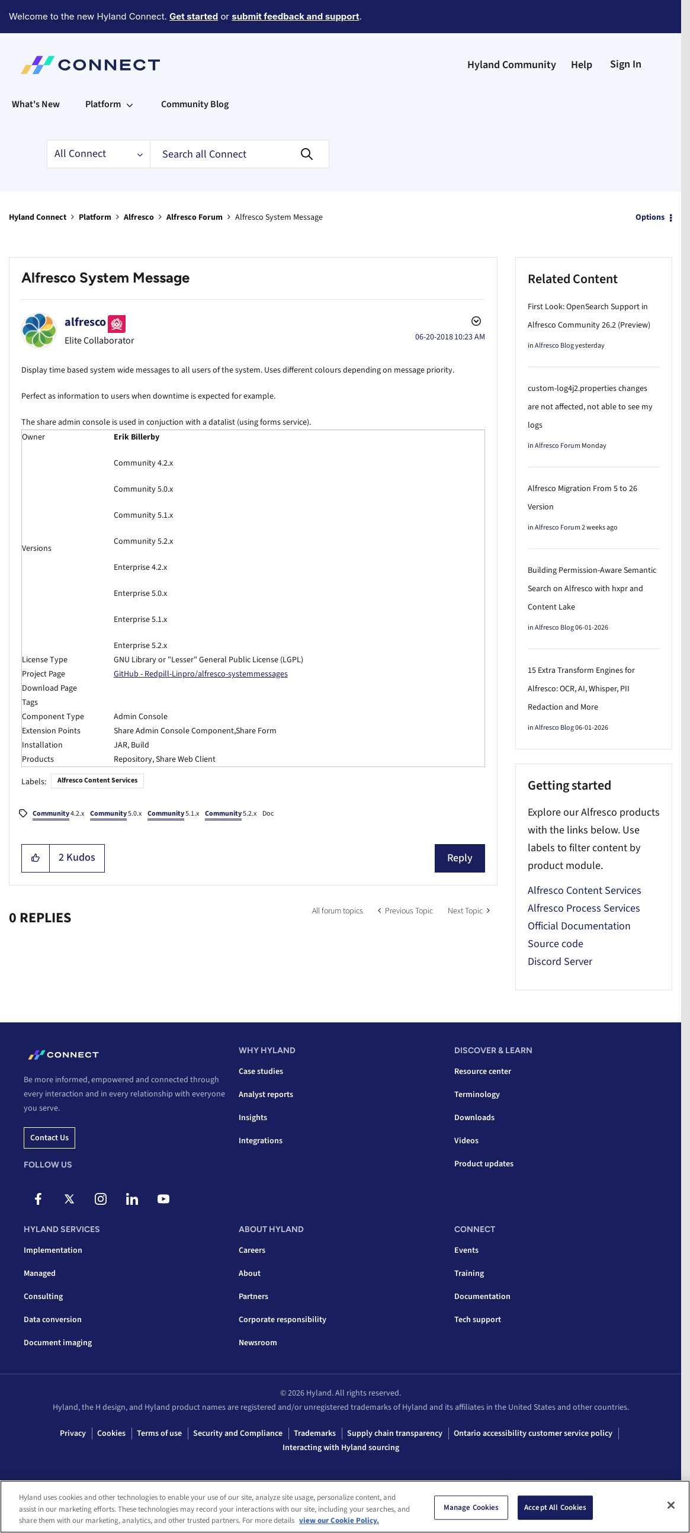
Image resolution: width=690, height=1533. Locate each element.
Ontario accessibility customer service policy (533, 1433)
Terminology (477, 1095)
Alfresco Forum (194, 217)
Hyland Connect (37, 217)
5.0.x (116, 814)
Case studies (261, 1071)
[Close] (671, 1505)
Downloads (474, 1118)
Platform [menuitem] (103, 104)
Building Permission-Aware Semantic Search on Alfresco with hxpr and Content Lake (592, 589)
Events (466, 1250)
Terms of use (159, 1433)
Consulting (43, 1297)
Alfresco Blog (554, 346)
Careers (252, 1250)
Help (581, 64)
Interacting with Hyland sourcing (341, 1448)
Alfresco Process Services (584, 908)
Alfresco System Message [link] (279, 217)
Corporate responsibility (282, 1320)
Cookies (111, 1433)
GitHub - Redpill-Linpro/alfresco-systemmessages (201, 674)
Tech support (477, 1320)
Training (469, 1273)
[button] (36, 858)
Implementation (53, 1250)
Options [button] (650, 217)
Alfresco (139, 217)
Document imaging (58, 1343)
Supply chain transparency (394, 1433)
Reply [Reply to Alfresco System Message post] (460, 858)
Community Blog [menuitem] (195, 104)
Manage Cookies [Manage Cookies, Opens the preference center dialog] (471, 1507)
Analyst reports (266, 1095)
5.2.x (230, 814)
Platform (95, 217)
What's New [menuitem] (36, 104)
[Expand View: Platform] (130, 104)
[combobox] (239, 154)
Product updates (484, 1164)
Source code (555, 944)
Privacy (73, 1433)
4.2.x (58, 814)
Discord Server (560, 961)
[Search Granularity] (98, 154)
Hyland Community (511, 64)
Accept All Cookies (555, 1507)
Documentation (482, 1297)
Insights (253, 1118)
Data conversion (53, 1320)
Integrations (261, 1141)
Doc (268, 814)
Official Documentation (579, 926)
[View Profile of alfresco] (85, 322)
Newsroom (258, 1343)
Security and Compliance (238, 1433)
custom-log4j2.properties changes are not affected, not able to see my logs (590, 407)
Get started (193, 16)
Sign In (625, 64)
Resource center (482, 1071)
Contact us (49, 1138)
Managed (40, 1273)
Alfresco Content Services (97, 780)
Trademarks (315, 1433)
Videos (466, 1141)
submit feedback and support (295, 16)
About (250, 1273)
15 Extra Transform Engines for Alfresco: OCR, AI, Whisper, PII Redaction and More (581, 689)
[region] (345, 1506)
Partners (253, 1297)
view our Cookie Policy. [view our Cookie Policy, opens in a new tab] (339, 1520)
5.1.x (173, 814)
